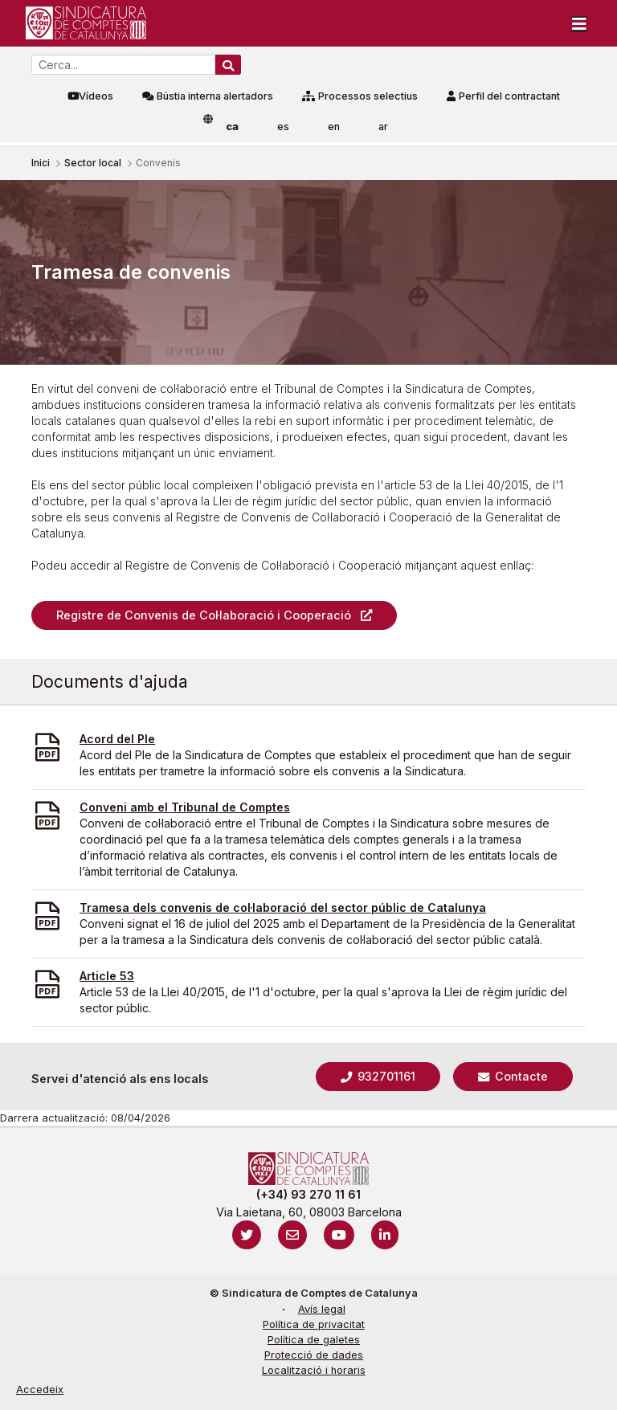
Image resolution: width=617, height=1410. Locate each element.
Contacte (520, 1076)
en (334, 127)
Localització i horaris (314, 1370)
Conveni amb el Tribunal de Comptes (185, 807)
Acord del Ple (117, 739)
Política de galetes (314, 1340)
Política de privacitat (314, 1324)
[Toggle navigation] (579, 23)
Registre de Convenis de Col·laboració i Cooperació (203, 615)
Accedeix (39, 1389)
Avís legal (321, 1309)
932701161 (384, 1076)
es (283, 127)
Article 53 (107, 976)
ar (383, 127)
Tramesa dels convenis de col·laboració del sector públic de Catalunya (283, 907)
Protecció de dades (313, 1355)
